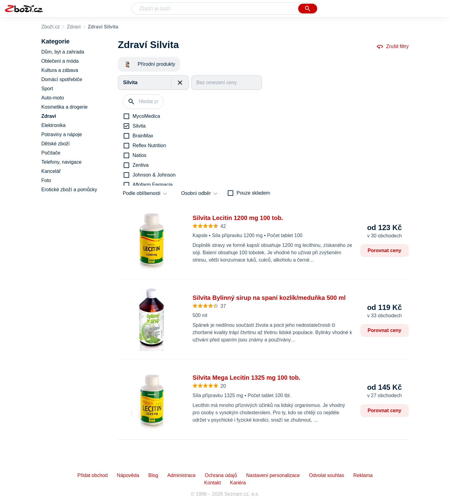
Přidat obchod (92, 475)
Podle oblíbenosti (141, 193)
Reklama (363, 475)
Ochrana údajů (221, 475)
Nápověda (128, 475)
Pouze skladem (253, 193)
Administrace (181, 475)
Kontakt (212, 482)
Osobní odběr (196, 193)
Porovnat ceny (384, 250)
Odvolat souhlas (326, 475)
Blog (153, 475)
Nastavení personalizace (273, 475)
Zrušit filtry (392, 46)
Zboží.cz (50, 26)
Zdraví (74, 26)
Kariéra (238, 482)
